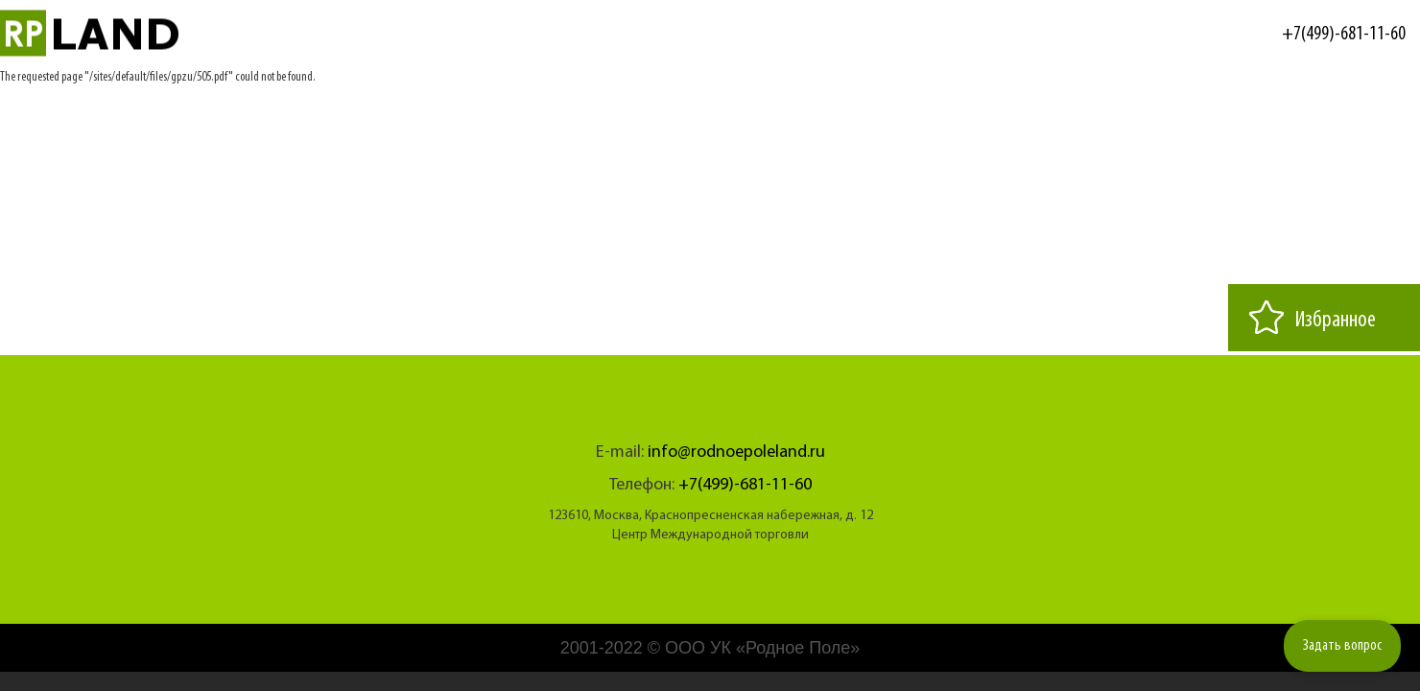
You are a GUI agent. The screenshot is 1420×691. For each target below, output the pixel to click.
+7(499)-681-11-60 (1344, 34)
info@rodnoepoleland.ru (736, 452)
